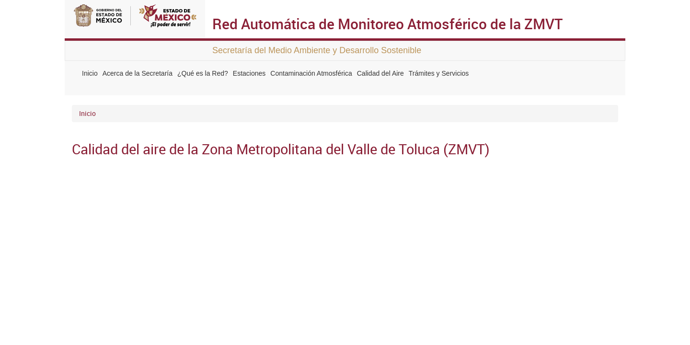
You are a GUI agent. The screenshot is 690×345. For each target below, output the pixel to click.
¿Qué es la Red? (202, 73)
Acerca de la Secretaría (137, 73)
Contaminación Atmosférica (311, 73)
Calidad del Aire (380, 73)
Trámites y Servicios (439, 73)
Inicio (90, 73)
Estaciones (249, 73)
